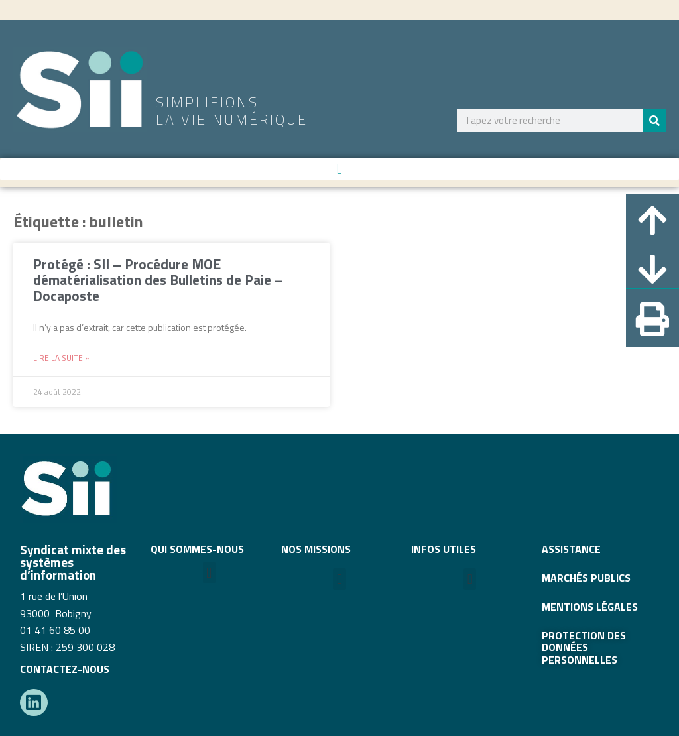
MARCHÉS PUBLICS (586, 577)
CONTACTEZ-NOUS (64, 669)
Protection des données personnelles (584, 647)
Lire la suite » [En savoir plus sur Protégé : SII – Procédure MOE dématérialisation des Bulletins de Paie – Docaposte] (61, 358)
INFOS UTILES (443, 549)
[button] (339, 169)
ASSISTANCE (571, 549)
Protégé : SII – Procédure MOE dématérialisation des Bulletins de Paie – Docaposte (158, 279)
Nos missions (316, 549)
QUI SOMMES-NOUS (197, 549)
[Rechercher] (654, 120)
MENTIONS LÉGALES (590, 607)
